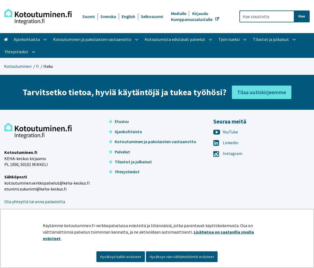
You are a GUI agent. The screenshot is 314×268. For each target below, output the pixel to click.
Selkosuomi (152, 16)
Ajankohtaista (125, 131)
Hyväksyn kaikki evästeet (120, 256)
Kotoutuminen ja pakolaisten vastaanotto (152, 141)
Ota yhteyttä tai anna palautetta (34, 201)
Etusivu (119, 121)
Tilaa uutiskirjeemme (261, 92)
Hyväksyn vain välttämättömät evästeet (182, 256)
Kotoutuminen (18, 66)
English (128, 16)
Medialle (179, 13)
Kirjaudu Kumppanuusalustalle (192, 16)
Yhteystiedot (124, 171)
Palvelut (119, 151)
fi (37, 66)
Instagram (227, 153)
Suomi (88, 16)
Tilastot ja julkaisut (130, 161)
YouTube (225, 132)
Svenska (108, 16)
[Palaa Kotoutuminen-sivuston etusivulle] (38, 16)
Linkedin (225, 142)
